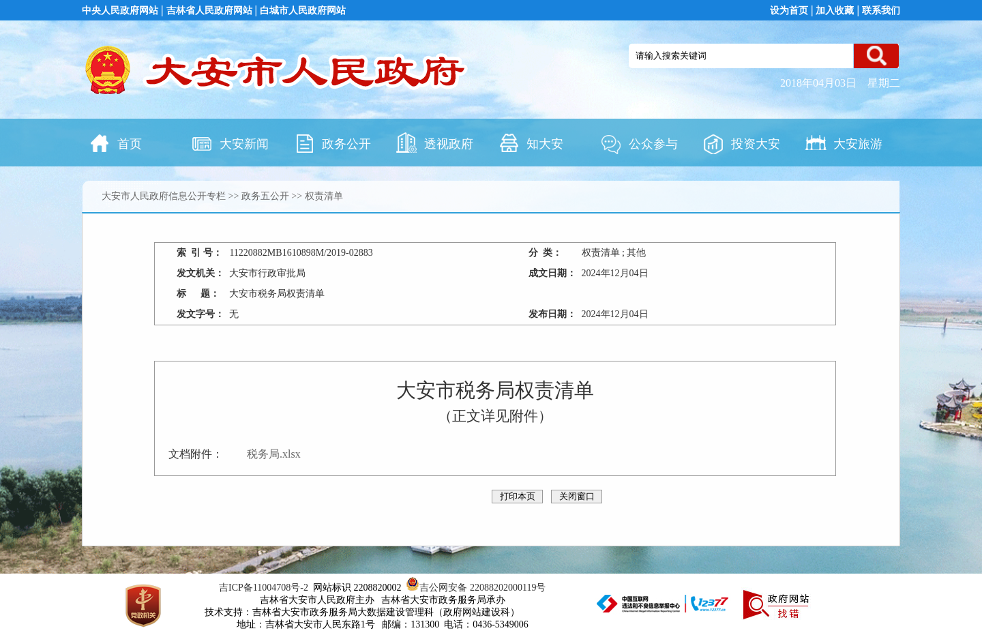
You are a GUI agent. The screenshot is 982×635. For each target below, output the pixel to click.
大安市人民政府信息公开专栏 (164, 196)
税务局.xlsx (274, 454)
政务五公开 (265, 196)
